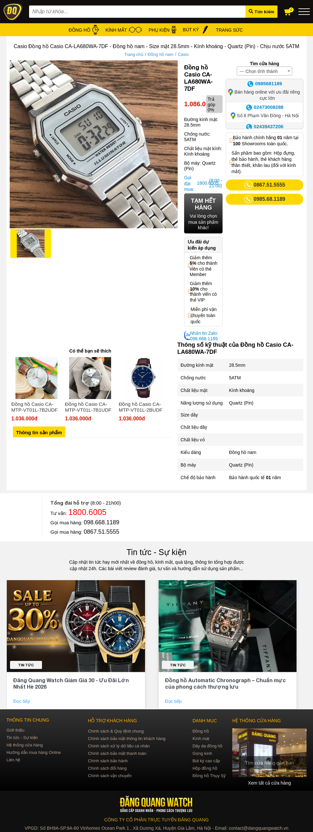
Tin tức (26, 665)
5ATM (235, 377)
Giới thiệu (15, 730)
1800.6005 (202, 183)
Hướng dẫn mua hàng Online (33, 752)
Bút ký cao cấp (206, 760)
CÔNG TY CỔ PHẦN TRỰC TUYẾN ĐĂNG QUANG (156, 819)
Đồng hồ (201, 731)
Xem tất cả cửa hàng (269, 783)
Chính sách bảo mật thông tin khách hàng (126, 738)
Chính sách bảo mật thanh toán (117, 753)
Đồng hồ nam (160, 54)
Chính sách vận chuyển (109, 775)
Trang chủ (133, 54)
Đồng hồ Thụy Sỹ (209, 775)
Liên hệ (13, 759)
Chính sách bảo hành (108, 760)
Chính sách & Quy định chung (116, 731)
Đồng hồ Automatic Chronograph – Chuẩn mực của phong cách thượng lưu (225, 683)
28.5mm (237, 365)
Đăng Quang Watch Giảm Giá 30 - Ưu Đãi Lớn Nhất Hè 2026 (71, 683)
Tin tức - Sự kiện (157, 552)
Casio (183, 54)
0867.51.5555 (101, 532)
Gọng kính (202, 753)
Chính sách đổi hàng (107, 768)
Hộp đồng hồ (205, 768)
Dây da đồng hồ (208, 746)
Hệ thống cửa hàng (24, 745)
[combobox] (264, 71)
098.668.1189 (101, 522)
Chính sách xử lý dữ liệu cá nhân (119, 746)
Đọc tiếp (22, 701)
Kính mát (201, 738)
